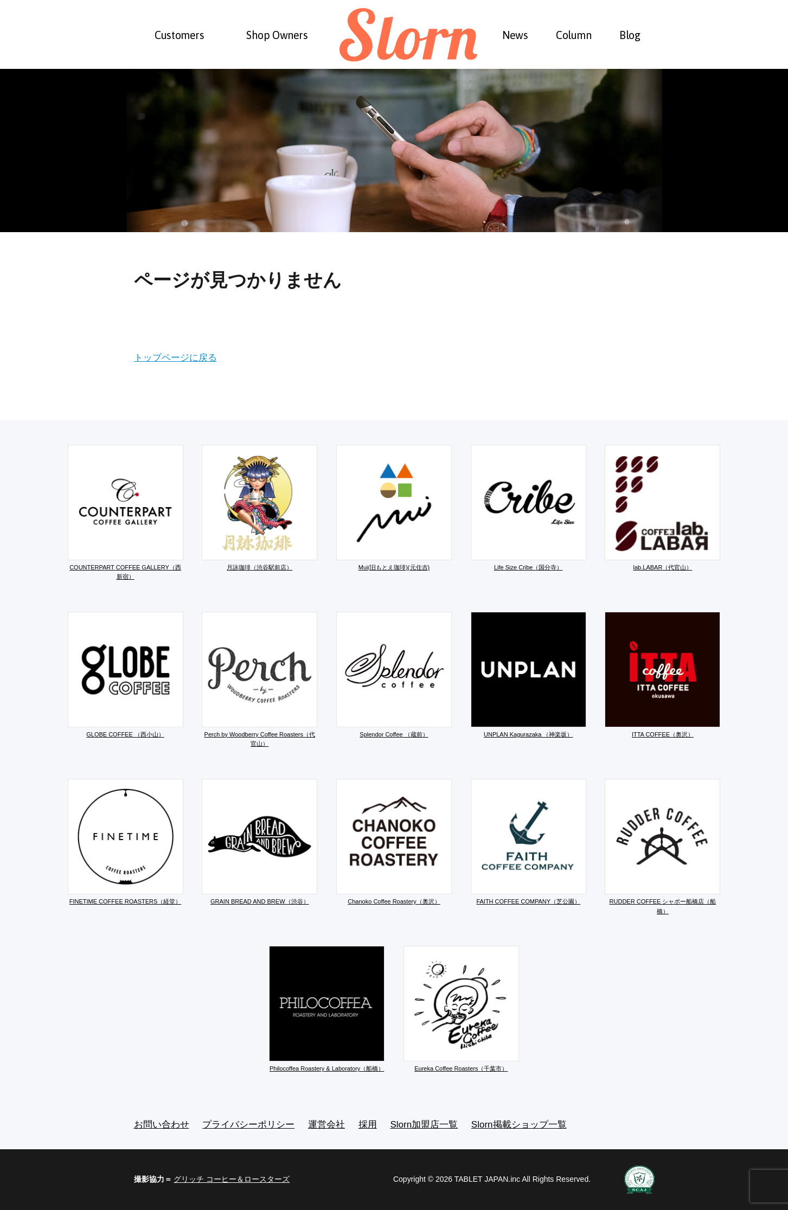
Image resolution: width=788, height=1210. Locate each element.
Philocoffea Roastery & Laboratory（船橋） (327, 1009)
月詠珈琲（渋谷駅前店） (259, 508)
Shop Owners (277, 35)
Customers (179, 35)
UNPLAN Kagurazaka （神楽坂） (528, 675)
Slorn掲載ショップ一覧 (519, 1124)
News (515, 35)
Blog (629, 35)
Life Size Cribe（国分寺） (528, 508)
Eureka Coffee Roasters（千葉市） (461, 1009)
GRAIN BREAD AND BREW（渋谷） (259, 842)
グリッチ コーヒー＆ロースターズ (232, 1179)
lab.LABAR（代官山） (662, 508)
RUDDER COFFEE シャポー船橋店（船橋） (662, 846)
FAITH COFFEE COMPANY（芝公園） (528, 842)
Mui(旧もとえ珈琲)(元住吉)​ (394, 508)
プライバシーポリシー (248, 1124)
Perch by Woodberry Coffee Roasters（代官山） (259, 679)
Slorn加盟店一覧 (424, 1124)
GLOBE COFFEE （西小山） (125, 675)
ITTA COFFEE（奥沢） (662, 675)
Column (574, 35)
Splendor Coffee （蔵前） (394, 675)
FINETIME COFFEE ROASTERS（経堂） (125, 842)
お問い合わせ (161, 1124)
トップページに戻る (175, 358)
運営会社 (326, 1124)
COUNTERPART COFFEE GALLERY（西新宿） (125, 512)
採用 (367, 1124)
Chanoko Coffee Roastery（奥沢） (394, 842)
